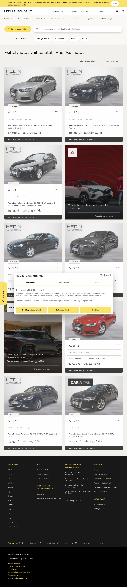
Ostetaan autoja (105, 19)
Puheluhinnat (13, 569)
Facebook (50, 543)
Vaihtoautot (9, 19)
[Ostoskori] (117, 11)
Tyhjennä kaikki (17, 39)
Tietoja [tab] (96, 282)
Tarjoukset (90, 19)
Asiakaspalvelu (75, 501)
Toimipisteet (72, 11)
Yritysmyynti (99, 11)
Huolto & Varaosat (56, 19)
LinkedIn (33, 543)
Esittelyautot (41, 39)
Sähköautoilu (76, 19)
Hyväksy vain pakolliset (31, 310)
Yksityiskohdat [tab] (63, 282)
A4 (83, 39)
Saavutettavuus (14, 575)
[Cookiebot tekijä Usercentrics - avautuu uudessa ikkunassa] (101, 275)
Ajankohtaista (57, 11)
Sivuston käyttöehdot (17, 566)
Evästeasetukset (63, 310)
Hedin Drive (40, 19)
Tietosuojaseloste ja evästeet (20, 572)
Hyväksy (95, 310)
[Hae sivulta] (123, 11)
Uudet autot (23, 19)
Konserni (84, 11)
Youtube (86, 543)
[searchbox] (80, 29)
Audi (73, 39)
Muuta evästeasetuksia (17, 578)
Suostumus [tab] (30, 282)
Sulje (115, 4)
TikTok (102, 543)
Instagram (68, 543)
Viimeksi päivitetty (110, 61)
